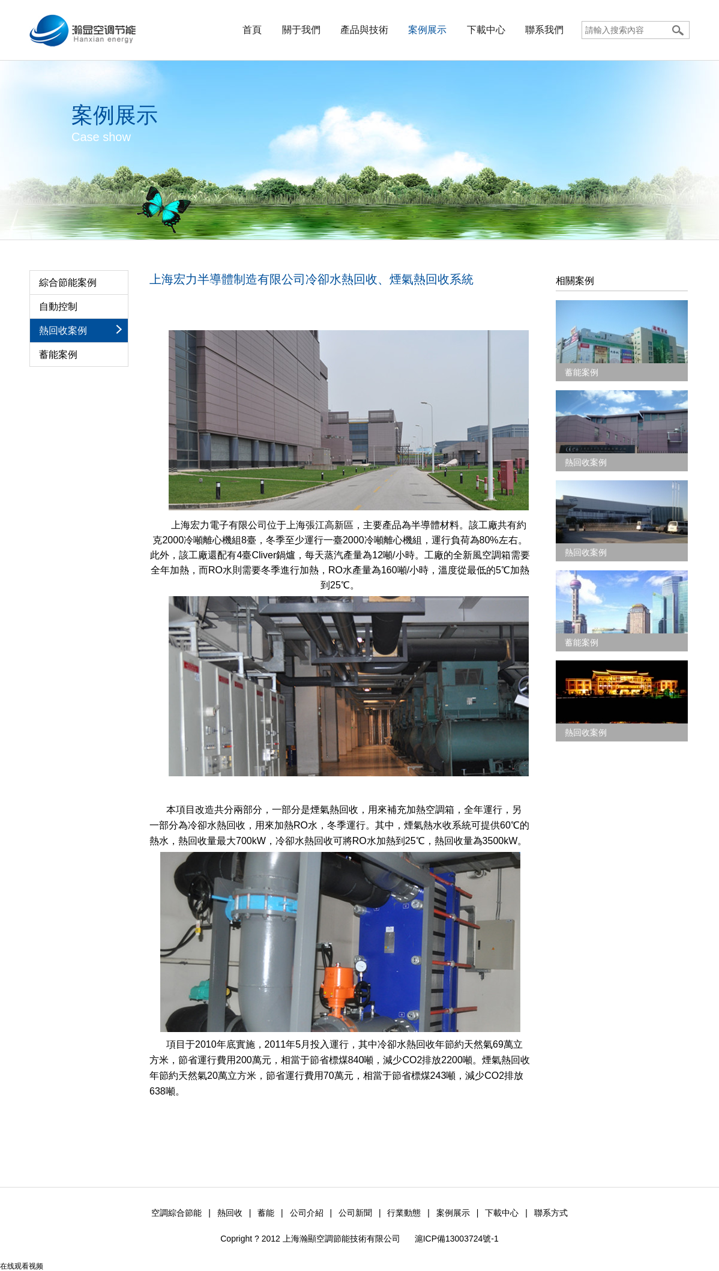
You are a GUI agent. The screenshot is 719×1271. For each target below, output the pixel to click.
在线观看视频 (21, 1266)
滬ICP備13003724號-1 (457, 1238)
